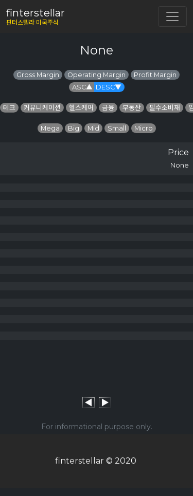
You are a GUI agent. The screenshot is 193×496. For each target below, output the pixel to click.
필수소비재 (164, 108)
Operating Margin (96, 75)
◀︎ (88, 403)
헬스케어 (81, 108)
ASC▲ (82, 87)
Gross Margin (37, 75)
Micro (143, 128)
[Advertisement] (96, 365)
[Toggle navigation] (172, 16)
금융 (108, 108)
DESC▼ (108, 87)
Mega (50, 128)
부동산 (131, 108)
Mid (93, 128)
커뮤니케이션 (42, 108)
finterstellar (79, 461)
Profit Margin (155, 75)
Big (73, 128)
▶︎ (105, 403)
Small (117, 128)
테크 (9, 108)
